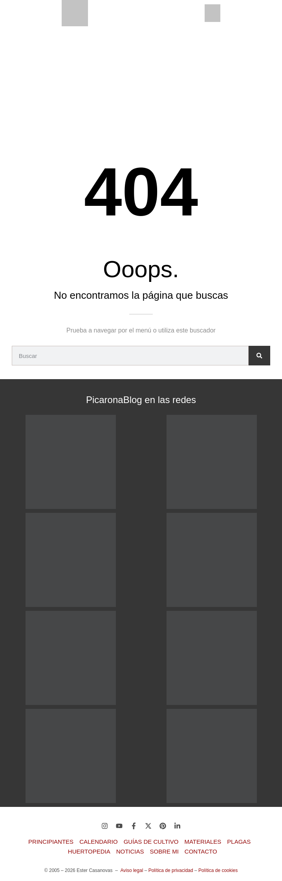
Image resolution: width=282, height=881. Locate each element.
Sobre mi (164, 851)
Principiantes (50, 841)
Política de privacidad (170, 870)
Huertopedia (89, 851)
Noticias (130, 851)
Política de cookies (218, 870)
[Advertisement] (141, 85)
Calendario (98, 841)
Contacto (201, 851)
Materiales (202, 841)
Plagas (239, 841)
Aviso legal (131, 870)
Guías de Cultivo (151, 841)
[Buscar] (259, 355)
